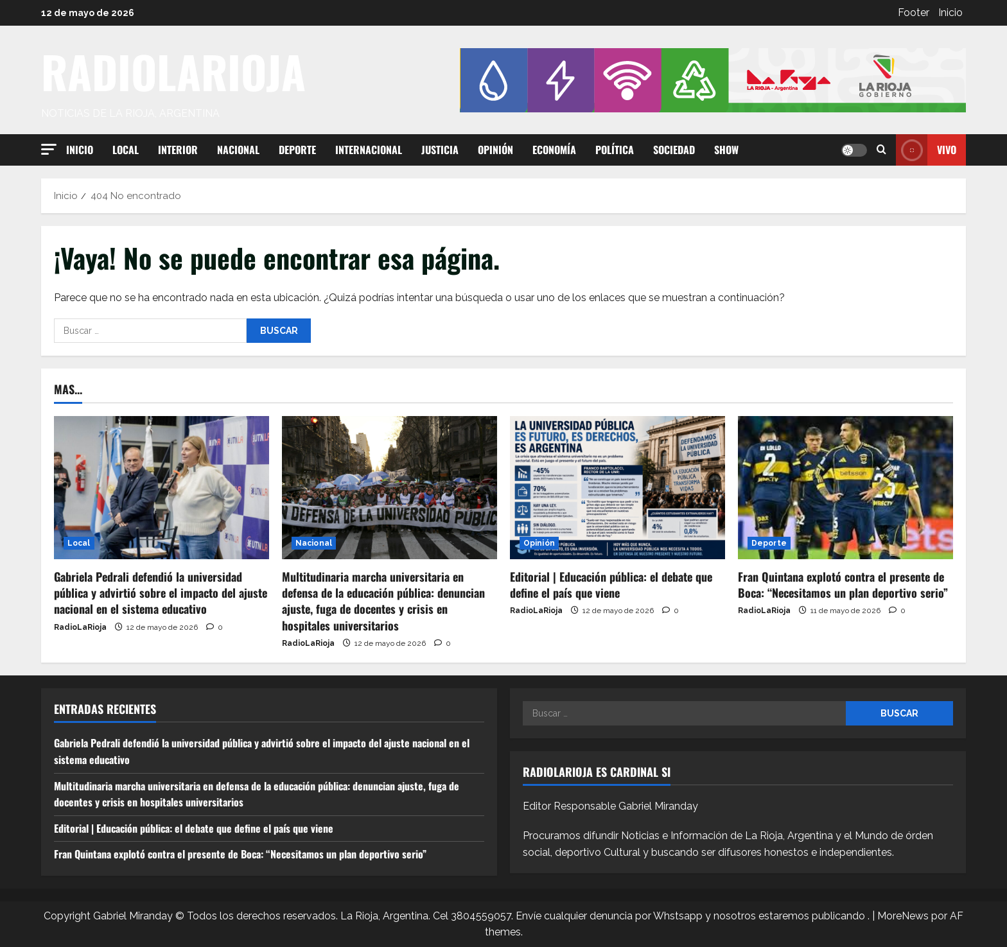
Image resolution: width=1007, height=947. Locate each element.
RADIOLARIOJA (173, 71)
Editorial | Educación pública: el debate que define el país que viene (611, 584)
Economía (554, 149)
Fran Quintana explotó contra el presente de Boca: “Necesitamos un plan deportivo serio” (843, 584)
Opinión (495, 149)
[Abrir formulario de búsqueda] (881, 150)
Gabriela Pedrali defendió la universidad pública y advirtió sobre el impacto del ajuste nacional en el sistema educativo (160, 592)
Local (125, 149)
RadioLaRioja (80, 627)
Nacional (238, 149)
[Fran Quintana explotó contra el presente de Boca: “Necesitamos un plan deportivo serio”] (845, 487)
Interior (178, 149)
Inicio (950, 12)
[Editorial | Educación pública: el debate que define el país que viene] (617, 487)
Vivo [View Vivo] (926, 150)
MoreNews (903, 916)
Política (614, 149)
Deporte (297, 149)
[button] (49, 149)
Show (726, 149)
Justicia (440, 149)
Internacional (368, 149)
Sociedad (674, 149)
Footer (913, 12)
